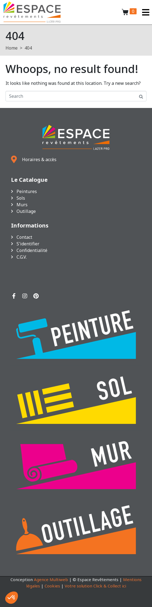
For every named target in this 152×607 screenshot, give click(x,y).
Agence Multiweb (51, 579)
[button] (11, 597)
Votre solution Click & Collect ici (95, 586)
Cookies (52, 586)
